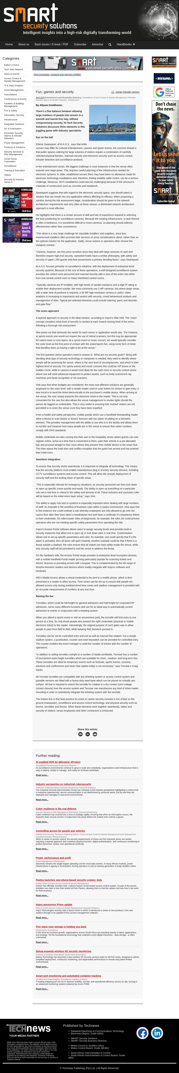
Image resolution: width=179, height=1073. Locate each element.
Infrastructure (10, 119)
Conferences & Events (15, 99)
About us (23, 44)
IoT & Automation (12, 128)
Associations (10, 94)
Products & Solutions (14, 147)
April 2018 (40, 98)
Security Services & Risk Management (14, 153)
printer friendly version (125, 92)
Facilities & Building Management (14, 104)
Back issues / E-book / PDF (51, 44)
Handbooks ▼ (126, 44)
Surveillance (10, 166)
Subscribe (80, 44)
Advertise (97, 44)
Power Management (14, 142)
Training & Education (14, 170)
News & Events (11, 74)
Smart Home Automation (10, 160)
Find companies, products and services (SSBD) (57, 74)
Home (9, 44)
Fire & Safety (10, 110)
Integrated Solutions (14, 124)
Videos (7, 175)
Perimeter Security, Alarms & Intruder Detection (13, 136)
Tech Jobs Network (13, 69)
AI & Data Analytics (13, 85)
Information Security (14, 115)
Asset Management (14, 90)
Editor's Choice (11, 65)
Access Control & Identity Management (14, 79)
